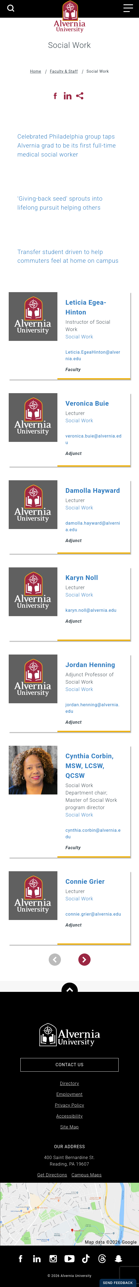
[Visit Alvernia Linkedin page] (37, 1259)
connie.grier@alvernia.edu (93, 914)
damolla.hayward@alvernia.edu (93, 526)
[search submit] (11, 8)
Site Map (69, 1127)
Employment (69, 1094)
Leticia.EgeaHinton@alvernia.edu (93, 355)
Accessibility (69, 1116)
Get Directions (52, 1175)
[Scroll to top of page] (69, 991)
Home (35, 71)
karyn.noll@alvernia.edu (91, 610)
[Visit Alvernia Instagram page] (53, 1259)
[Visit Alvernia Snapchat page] (118, 1259)
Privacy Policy (69, 1105)
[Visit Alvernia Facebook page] (20, 1259)
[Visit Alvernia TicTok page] (86, 1259)
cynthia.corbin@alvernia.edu (93, 833)
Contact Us (69, 1064)
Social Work (79, 337)
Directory (69, 1083)
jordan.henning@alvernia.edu (93, 708)
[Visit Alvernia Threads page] (102, 1259)
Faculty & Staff (64, 71)
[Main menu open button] (128, 8)
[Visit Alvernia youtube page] (69, 1259)
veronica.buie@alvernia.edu (94, 439)
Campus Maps (87, 1175)
